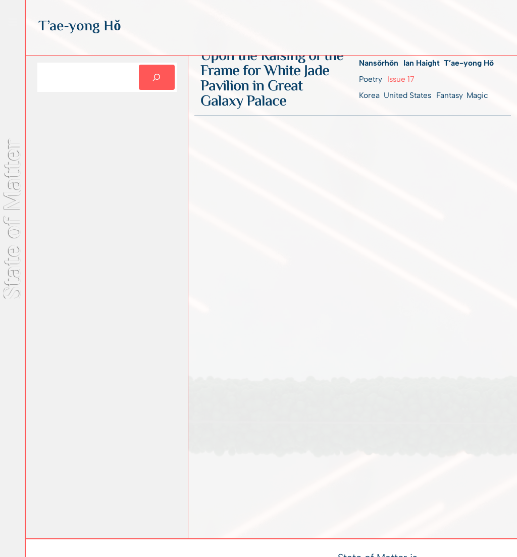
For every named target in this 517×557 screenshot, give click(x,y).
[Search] (157, 77)
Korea (369, 95)
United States (407, 95)
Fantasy (449, 95)
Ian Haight (421, 63)
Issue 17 (401, 79)
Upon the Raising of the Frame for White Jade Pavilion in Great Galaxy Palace (271, 79)
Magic (477, 95)
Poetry (370, 79)
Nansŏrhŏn (378, 63)
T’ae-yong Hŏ (469, 63)
